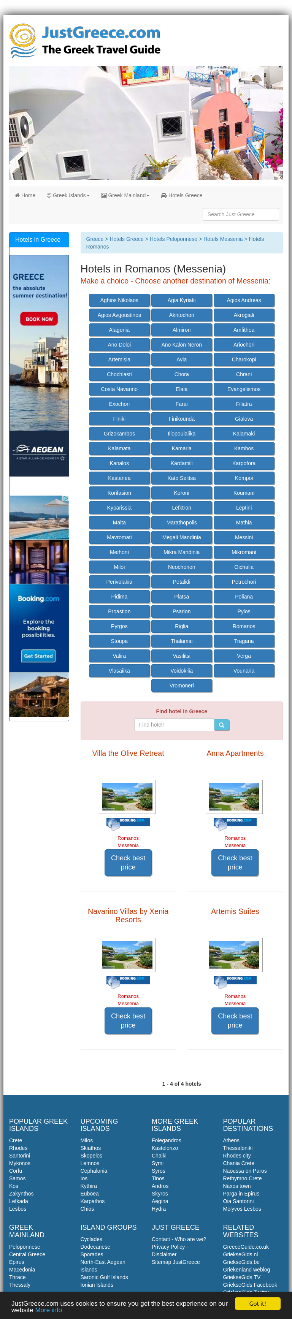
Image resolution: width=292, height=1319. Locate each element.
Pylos (244, 611)
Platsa (181, 597)
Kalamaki (244, 434)
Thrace (17, 1277)
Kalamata (119, 448)
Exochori (119, 404)
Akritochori (181, 315)
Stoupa (119, 641)
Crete (15, 1140)
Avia (181, 359)
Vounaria (243, 671)
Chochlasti (119, 374)
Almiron (181, 330)
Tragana (244, 641)
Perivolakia (119, 582)
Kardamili (182, 463)
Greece (95, 239)
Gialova (244, 419)
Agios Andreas (244, 300)
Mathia (244, 522)
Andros (160, 1186)
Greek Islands (68, 195)
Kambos (244, 448)
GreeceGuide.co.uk (246, 1247)
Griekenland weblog (246, 1270)
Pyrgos (119, 626)
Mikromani (244, 552)
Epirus (16, 1262)
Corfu (15, 1171)
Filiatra (244, 404)
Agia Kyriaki (182, 300)
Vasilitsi (181, 656)
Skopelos (92, 1156)
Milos (87, 1140)
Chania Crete (239, 1163)
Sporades (92, 1254)
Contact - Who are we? (179, 1239)
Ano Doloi (119, 345)
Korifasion (119, 493)
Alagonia (119, 330)
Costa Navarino (119, 389)
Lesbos (17, 1209)
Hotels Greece (181, 195)
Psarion (181, 611)
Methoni (119, 552)
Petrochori (244, 582)
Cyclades (92, 1239)
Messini (244, 537)
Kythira (89, 1186)
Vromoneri (182, 685)
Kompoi (244, 478)
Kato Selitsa (181, 478)
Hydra (159, 1209)
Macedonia (22, 1270)
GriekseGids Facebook (250, 1285)
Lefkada (18, 1201)
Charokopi (244, 359)
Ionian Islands (97, 1285)
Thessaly (19, 1285)
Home (25, 195)
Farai (182, 404)
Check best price (128, 862)
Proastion (119, 611)
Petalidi (181, 582)
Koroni (181, 493)
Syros (158, 1171)
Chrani (244, 374)
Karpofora (244, 463)
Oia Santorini (238, 1201)
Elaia (181, 389)
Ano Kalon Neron (181, 345)
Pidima (119, 597)
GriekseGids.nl (240, 1254)
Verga (244, 656)
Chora (182, 374)
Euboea (90, 1194)
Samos (17, 1178)
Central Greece (27, 1254)
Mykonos (19, 1163)
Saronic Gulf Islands (104, 1277)
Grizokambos (119, 434)
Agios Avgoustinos (119, 315)
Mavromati (119, 537)
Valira (119, 656)
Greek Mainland (125, 195)
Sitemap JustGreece (176, 1262)
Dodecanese (96, 1247)
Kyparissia (119, 508)
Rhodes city (237, 1156)
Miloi (119, 567)
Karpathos (93, 1201)
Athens (231, 1140)
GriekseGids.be (241, 1262)
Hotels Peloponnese (173, 239)
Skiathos (91, 1148)
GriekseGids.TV (242, 1277)
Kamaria (182, 448)
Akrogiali (244, 315)
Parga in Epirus (241, 1194)
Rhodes (18, 1148)
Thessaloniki (238, 1148)
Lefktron (181, 508)
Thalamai (182, 641)
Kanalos (119, 463)
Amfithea (243, 330)
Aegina (160, 1201)
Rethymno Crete (242, 1178)
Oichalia (244, 567)
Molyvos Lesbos (242, 1209)
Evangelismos (243, 389)
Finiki (119, 419)
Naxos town (237, 1186)
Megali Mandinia (181, 537)
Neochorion (181, 567)
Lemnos (90, 1163)
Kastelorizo (165, 1148)
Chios (87, 1209)
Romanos (244, 626)
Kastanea (119, 478)
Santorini (19, 1156)
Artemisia (119, 359)
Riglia (181, 626)
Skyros (160, 1194)
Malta (119, 522)
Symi (157, 1163)
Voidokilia (181, 671)
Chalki (159, 1156)
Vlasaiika (119, 671)
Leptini (244, 508)
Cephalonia (94, 1171)
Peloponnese (24, 1247)
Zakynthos (21, 1194)
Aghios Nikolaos (119, 300)
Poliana (244, 597)
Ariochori (243, 345)
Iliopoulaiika (181, 434)
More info (48, 1310)
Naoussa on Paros (245, 1171)
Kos (13, 1186)
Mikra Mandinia (181, 552)
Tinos (158, 1178)
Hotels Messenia (223, 239)
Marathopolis (182, 522)
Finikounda (182, 419)
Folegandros (166, 1140)
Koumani (243, 493)
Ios (84, 1178)
